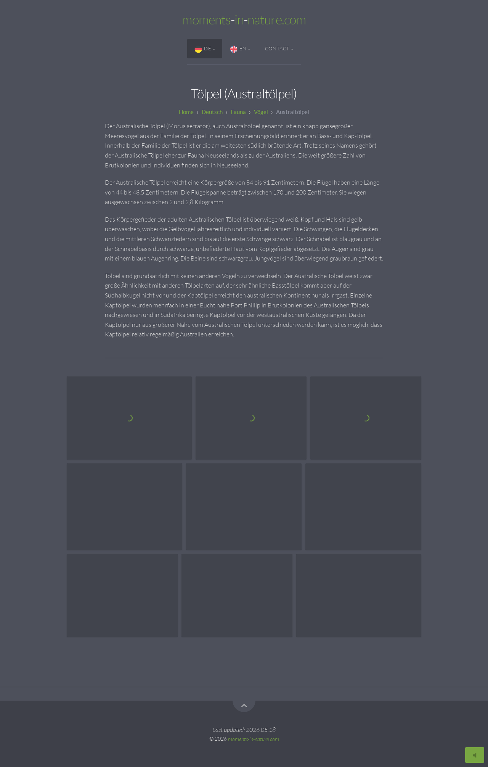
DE (202, 49)
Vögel (261, 111)
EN (238, 49)
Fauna (238, 111)
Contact (277, 48)
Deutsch (212, 111)
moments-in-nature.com (253, 738)
